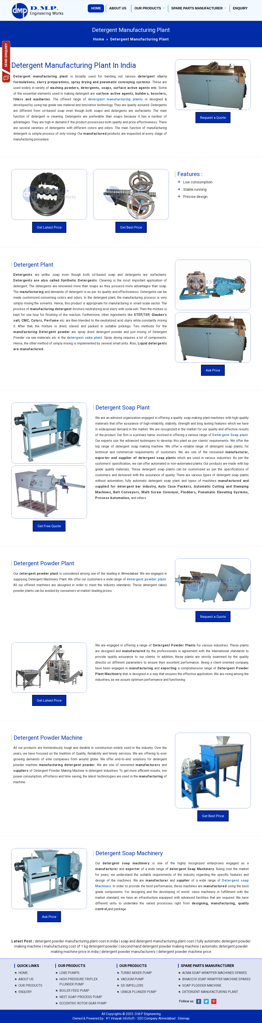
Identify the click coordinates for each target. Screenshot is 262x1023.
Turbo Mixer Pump (136, 973)
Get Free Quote (49, 526)
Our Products (147, 8)
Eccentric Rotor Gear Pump (83, 1003)
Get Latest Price (49, 227)
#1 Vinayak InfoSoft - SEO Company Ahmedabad (140, 1018)
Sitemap (184, 1018)
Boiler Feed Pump (74, 991)
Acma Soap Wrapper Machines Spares (214, 973)
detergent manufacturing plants (115, 99)
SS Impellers (132, 985)
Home (96, 8)
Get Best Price (131, 227)
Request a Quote (213, 118)
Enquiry (240, 8)
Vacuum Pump (132, 979)
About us (117, 8)
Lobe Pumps (69, 973)
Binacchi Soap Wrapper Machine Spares (216, 979)
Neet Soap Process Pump (80, 997)
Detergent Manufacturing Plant (210, 992)
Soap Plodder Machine (201, 985)
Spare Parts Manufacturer (197, 8)
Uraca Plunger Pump (138, 992)
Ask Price (213, 370)
